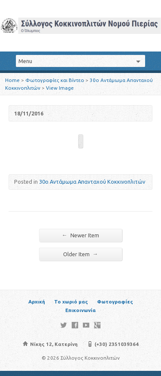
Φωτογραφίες (115, 301)
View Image (60, 88)
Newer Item (80, 235)
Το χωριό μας (71, 301)
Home (12, 80)
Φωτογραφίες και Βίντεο (54, 80)
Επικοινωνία (80, 310)
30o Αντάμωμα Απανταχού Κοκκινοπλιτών (92, 182)
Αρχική (36, 301)
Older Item (80, 254)
